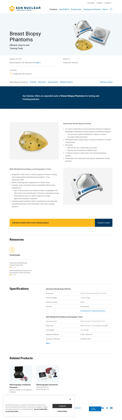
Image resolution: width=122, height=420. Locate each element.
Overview (33, 82)
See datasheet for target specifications (92, 311)
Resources (42, 82)
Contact (99, 3)
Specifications (53, 82)
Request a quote (104, 223)
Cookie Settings (93, 408)
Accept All (62, 406)
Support (108, 3)
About (105, 9)
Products (53, 9)
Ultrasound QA (30, 63)
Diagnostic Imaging (70, 63)
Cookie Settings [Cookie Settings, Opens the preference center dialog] (62, 411)
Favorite (13, 267)
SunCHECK (64, 9)
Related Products (66, 82)
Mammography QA (17, 63)
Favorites (91, 3)
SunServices (76, 9)
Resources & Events (92, 9)
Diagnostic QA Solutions (21, 74)
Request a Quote (106, 82)
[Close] (70, 399)
